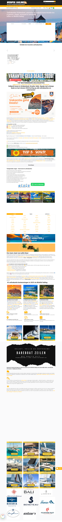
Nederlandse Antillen (13, 198)
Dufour (42, 256)
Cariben (33, 99)
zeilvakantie (46, 65)
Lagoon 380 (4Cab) (35, 41)
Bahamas (36, 198)
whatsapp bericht (39, 141)
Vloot (31, 512)
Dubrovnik (10, 286)
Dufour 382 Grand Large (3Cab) (11, 41)
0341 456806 (54, 3)
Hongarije (12, 203)
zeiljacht (44, 99)
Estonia (25, 196)
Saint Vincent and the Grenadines (25, 210)
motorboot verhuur (37, 65)
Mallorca (9, 108)
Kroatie (40, 355)
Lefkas (24, 285)
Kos (26, 285)
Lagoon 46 (9, 248)
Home (19, 509)
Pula (13, 285)
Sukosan (16, 285)
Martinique (48, 205)
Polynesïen (12, 208)
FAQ (31, 513)
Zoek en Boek (23, 361)
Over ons (20, 510)
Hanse (37, 256)
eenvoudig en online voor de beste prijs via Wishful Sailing (28, 237)
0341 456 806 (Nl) (20, 116)
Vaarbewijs (20, 513)
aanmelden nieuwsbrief (48, 509)
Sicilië (46, 285)
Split (21, 285)
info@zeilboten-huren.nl (10, 510)
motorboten (18, 113)
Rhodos (30, 285)
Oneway (32, 511)
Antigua (13, 196)
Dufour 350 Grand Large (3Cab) (24, 41)
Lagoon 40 (9, 249)
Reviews (20, 512)
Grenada (25, 201)
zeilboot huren (16, 65)
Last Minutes (32, 510)
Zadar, (19, 285)
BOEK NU (12, 48)
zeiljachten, (14, 113)
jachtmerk (23, 256)
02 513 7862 (14, 7)
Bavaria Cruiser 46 (11, 250)
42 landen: (20, 118)
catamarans (23, 113)
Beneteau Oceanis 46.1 (12, 251)
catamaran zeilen (26, 65)
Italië (22, 99)
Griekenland (16, 99)
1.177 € (11, 45)
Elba (40, 285)
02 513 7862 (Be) (28, 116)
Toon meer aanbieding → (31, 51)
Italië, (34, 118)
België (49, 198)
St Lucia (25, 198)
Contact (40, 7)
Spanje (24, 99)
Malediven (48, 196)
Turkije (27, 99)
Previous (7, 37)
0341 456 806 (10, 7)
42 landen (46, 98)
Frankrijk (12, 201)
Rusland (49, 208)
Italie (38, 355)
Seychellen (36, 210)
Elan (45, 256)
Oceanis (39, 256)
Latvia (13, 205)
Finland (37, 196)
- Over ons (36, 7)
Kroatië (19, 99)
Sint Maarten (13, 210)
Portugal (24, 208)
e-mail (44, 141)
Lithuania (24, 205)
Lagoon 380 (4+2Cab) (47, 41)
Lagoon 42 (9, 247)
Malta (37, 205)
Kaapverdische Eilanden (36, 203)
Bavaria (34, 256)
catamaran (48, 99)
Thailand (24, 212)
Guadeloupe (49, 201)
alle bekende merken (40, 98)
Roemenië (36, 208)
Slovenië (49, 210)
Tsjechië (37, 212)
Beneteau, (30, 256)
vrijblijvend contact (27, 139)
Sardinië (42, 285)
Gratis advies (33, 7)
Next (54, 37)
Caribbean (9, 109)
